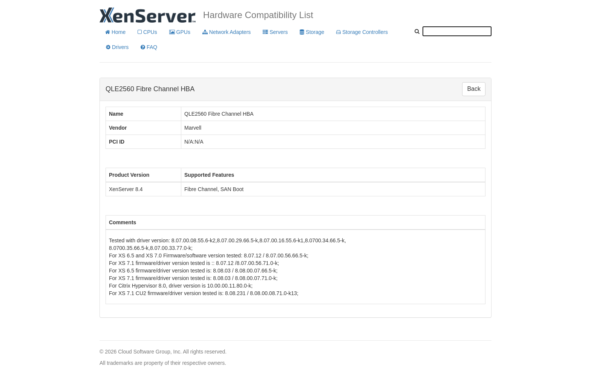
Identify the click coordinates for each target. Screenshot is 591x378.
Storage (312, 32)
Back (474, 89)
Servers (275, 32)
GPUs (179, 32)
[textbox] (457, 31)
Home (115, 32)
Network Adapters (226, 32)
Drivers (117, 47)
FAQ (149, 47)
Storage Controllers (362, 32)
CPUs (147, 32)
